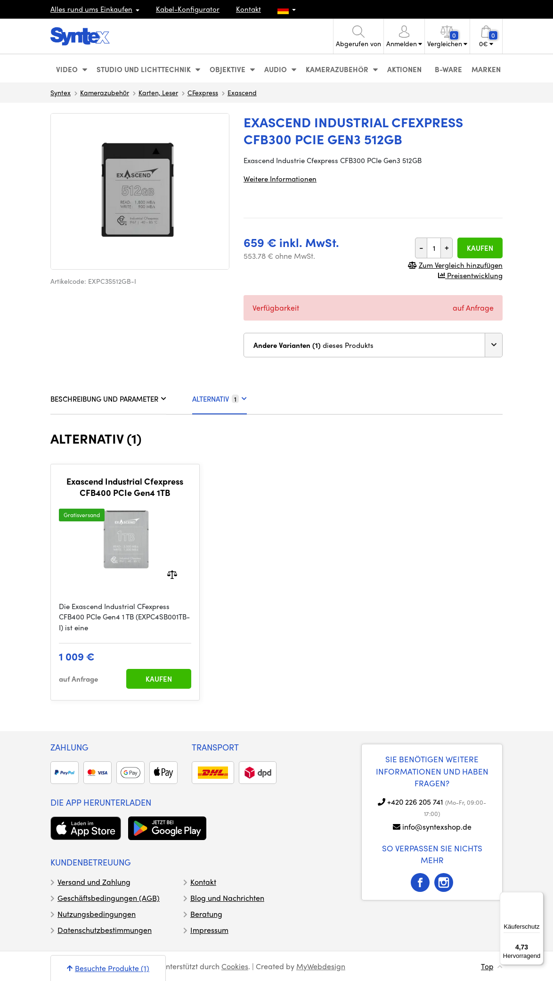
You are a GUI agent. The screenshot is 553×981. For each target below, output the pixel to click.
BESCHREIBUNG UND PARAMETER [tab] (108, 399)
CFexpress (202, 92)
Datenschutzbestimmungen (104, 929)
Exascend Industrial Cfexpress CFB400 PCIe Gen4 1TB (124, 487)
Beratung (206, 913)
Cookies (234, 966)
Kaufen (480, 248)
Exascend (242, 92)
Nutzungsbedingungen (96, 913)
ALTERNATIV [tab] (219, 399)
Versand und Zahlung (93, 881)
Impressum (209, 929)
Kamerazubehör (104, 92)
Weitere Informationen (280, 178)
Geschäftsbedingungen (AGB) (108, 897)
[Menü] (538, 897)
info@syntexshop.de (437, 826)
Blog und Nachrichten (227, 897)
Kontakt (248, 9)
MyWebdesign (320, 966)
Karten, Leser (158, 92)
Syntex (60, 92)
